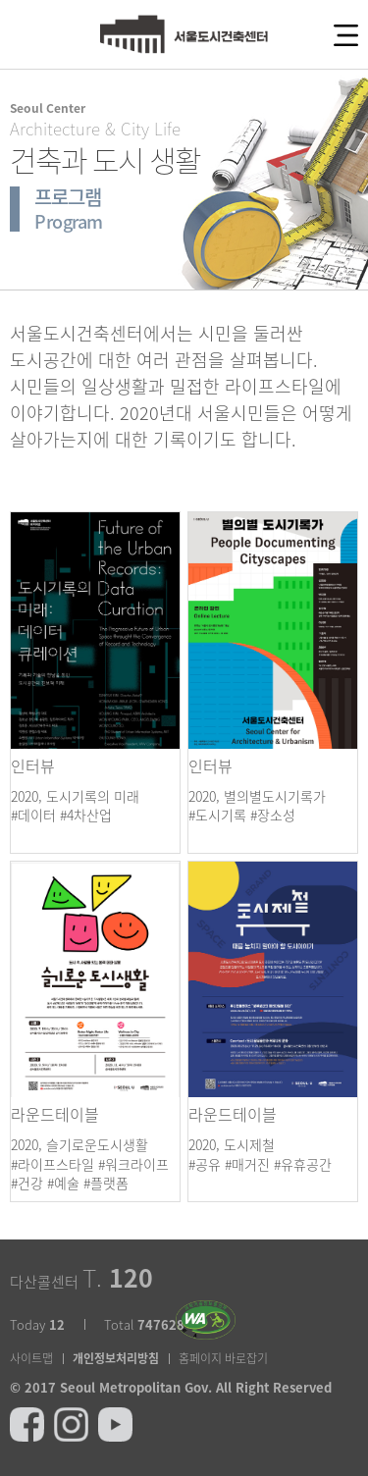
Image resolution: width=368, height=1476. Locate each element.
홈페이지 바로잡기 (223, 1358)
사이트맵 (31, 1358)
